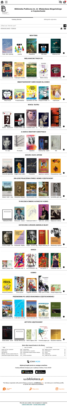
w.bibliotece (38, 383)
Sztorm (46, 352)
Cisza (24, 353)
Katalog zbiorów (16, 19)
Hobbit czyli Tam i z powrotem (7, 349)
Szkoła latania (4, 350)
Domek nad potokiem (27, 355)
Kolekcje (13, 28)
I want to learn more (27, 404)
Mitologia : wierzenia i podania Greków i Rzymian (11, 353)
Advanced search (5, 28)
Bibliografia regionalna (50, 19)
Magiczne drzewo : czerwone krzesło (52, 349)
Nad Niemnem (4, 352)
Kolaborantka (47, 353)
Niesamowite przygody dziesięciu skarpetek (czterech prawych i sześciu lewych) (17, 355)
